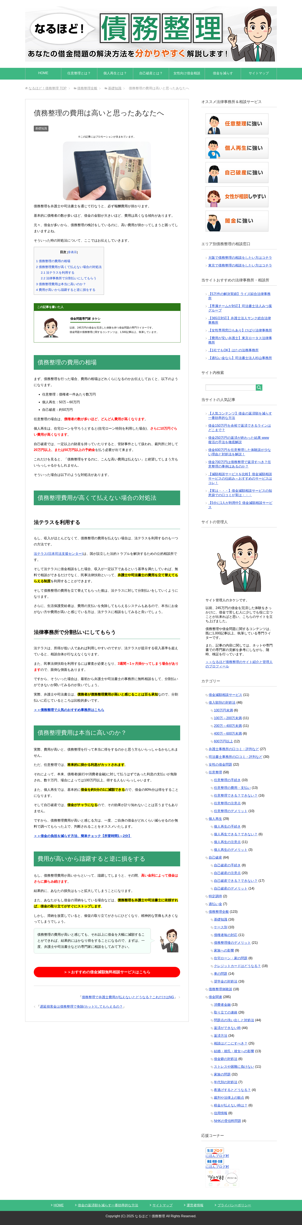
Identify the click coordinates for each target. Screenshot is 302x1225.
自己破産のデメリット (230, 888)
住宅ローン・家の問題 (230, 958)
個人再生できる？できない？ (236, 834)
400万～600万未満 (228, 733)
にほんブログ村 (217, 1156)
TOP (47, 88)
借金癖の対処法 (225, 1059)
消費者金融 (222, 1004)
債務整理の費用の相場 (53, 261)
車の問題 (220, 973)
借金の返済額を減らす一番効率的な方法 (108, 1205)
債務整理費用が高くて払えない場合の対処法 (69, 267)
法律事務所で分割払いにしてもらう (68, 278)
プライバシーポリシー (234, 1205)
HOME (43, 73)
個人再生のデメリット (230, 849)
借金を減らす (223, 73)
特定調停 (215, 896)
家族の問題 (222, 1074)
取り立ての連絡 (225, 1012)
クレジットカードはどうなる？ (237, 966)
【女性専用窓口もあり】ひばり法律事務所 (240, 330)
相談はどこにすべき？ (230, 1043)
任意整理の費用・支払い (232, 788)
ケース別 (220, 927)
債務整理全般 (219, 911)
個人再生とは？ (115, 73)
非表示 (72, 252)
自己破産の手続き (227, 865)
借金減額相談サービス (225, 695)
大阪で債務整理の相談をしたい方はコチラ (240, 257)
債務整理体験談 (220, 989)
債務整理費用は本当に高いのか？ (61, 284)
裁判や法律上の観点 (229, 1097)
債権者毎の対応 (225, 935)
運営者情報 (195, 1205)
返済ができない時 (227, 1028)
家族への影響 (224, 950)
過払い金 (215, 904)
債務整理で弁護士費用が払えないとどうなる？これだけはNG (128, 997)
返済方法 (220, 1035)
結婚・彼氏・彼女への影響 (234, 1051)
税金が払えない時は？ (230, 1105)
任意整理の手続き (227, 780)
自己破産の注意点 (227, 873)
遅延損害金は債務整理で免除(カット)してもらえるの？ (81, 1006)
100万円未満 (223, 710)
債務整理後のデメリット (232, 942)
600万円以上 (223, 741)
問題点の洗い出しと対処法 (234, 1020)
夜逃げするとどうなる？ (232, 1090)
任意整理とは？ (79, 73)
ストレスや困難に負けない (234, 1066)
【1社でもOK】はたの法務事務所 (233, 350)
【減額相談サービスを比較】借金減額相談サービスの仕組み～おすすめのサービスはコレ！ (240, 478)
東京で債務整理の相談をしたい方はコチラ (240, 265)
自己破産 (215, 857)
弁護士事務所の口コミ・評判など (234, 749)
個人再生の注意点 (227, 842)
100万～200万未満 (228, 718)
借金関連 (215, 997)
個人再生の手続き (227, 826)
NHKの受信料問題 (227, 1121)
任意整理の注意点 (227, 803)
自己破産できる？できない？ (236, 880)
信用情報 (220, 1113)
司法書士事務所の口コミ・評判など (235, 757)
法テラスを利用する (57, 272)
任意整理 (215, 772)
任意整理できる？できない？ (236, 795)
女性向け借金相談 (186, 73)
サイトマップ (259, 73)
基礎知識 (41, 128)
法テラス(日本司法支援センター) (58, 553)
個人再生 (215, 819)
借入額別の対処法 (222, 702)
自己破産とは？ (151, 73)
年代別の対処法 (225, 1082)
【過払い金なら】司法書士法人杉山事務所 (240, 358)
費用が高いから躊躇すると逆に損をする (65, 289)
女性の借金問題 (220, 764)
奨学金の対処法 (225, 981)
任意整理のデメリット (230, 811)
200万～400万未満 (228, 726)
